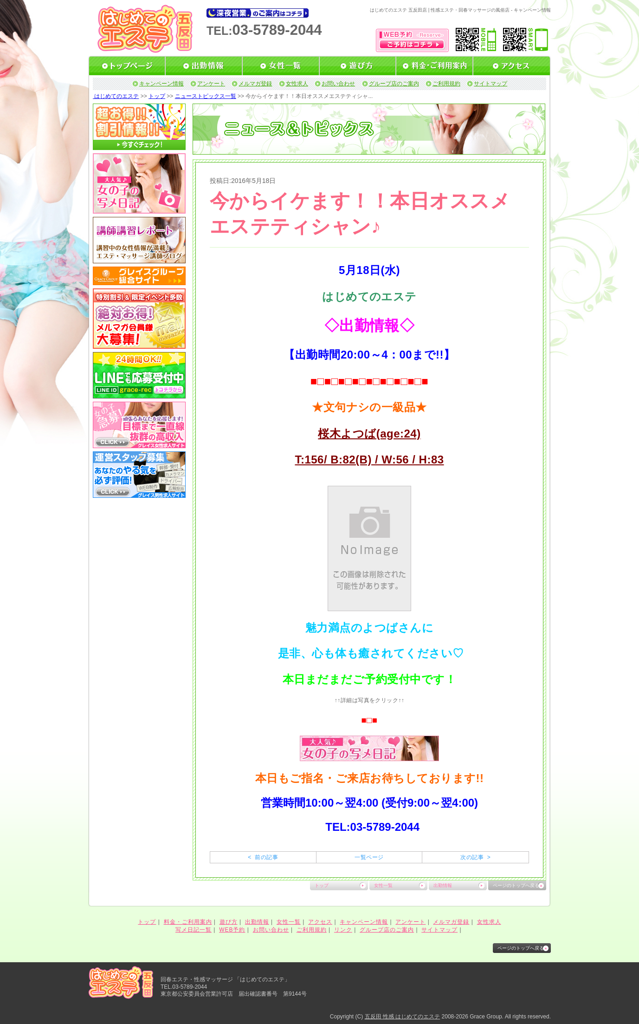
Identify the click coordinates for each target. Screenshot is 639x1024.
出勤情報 (442, 885)
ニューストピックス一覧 (205, 96)
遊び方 (228, 922)
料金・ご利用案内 (188, 922)
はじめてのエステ (116, 96)
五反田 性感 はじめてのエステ (402, 1016)
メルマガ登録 (255, 83)
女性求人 (297, 83)
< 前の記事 (263, 857)
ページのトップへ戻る (516, 885)
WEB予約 (232, 929)
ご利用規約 (446, 83)
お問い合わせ (338, 83)
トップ (156, 96)
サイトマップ (490, 83)
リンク (343, 929)
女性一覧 (383, 885)
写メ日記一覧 (193, 929)
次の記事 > (475, 857)
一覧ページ (369, 857)
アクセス (320, 922)
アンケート (211, 83)
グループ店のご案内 (394, 83)
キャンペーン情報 (161, 83)
